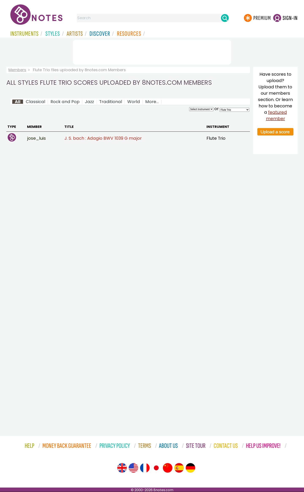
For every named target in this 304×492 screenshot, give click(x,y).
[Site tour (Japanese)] (156, 468)
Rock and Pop (65, 102)
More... (152, 102)
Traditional (110, 102)
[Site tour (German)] (190, 468)
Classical (35, 102)
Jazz (89, 102)
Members (17, 69)
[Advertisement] (152, 51)
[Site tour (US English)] (133, 468)
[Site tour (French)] (145, 468)
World (133, 102)
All (17, 102)
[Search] (225, 18)
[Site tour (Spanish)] (179, 468)
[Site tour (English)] (122, 468)
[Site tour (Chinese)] (167, 468)
